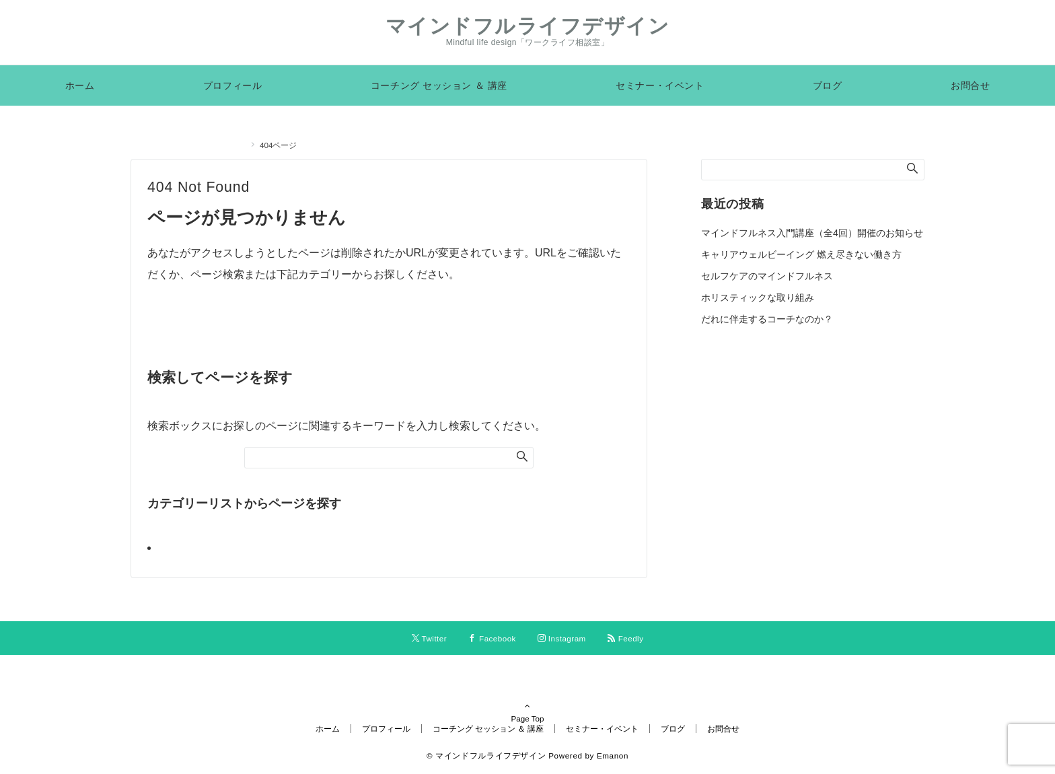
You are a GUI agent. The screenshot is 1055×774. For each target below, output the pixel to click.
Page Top (527, 700)
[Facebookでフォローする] (492, 638)
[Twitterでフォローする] (429, 638)
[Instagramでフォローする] (562, 638)
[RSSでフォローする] (626, 638)
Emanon (612, 755)
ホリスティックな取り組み (757, 297)
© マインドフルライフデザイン (486, 755)
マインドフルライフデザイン (528, 26)
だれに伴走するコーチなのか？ (767, 319)
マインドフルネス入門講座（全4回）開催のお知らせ (812, 232)
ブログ (178, 547)
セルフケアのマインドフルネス (767, 276)
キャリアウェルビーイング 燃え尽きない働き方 (801, 254)
